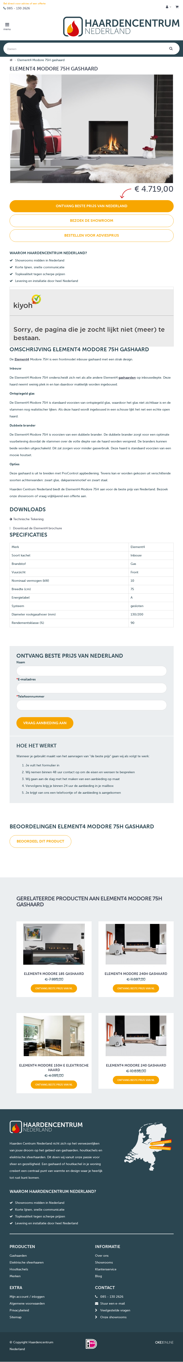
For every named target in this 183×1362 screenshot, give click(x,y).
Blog (98, 1276)
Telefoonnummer (31, 696)
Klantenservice (105, 1269)
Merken (15, 1276)
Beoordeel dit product (40, 841)
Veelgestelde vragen (115, 1310)
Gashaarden (18, 1256)
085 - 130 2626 (18, 8)
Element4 (22, 359)
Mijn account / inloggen (27, 1297)
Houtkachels (19, 1269)
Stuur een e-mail (112, 1303)
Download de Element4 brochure (37, 528)
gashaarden (127, 378)
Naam (20, 662)
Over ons (101, 1256)
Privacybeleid (19, 1310)
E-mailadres (27, 679)
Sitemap (15, 1317)
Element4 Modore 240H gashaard (136, 974)
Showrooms (104, 1262)
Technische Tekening (27, 519)
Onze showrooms (113, 1317)
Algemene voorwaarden (27, 1303)
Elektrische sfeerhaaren (27, 1262)
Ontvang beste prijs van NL (53, 988)
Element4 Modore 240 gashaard (136, 1065)
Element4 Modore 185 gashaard (54, 974)
